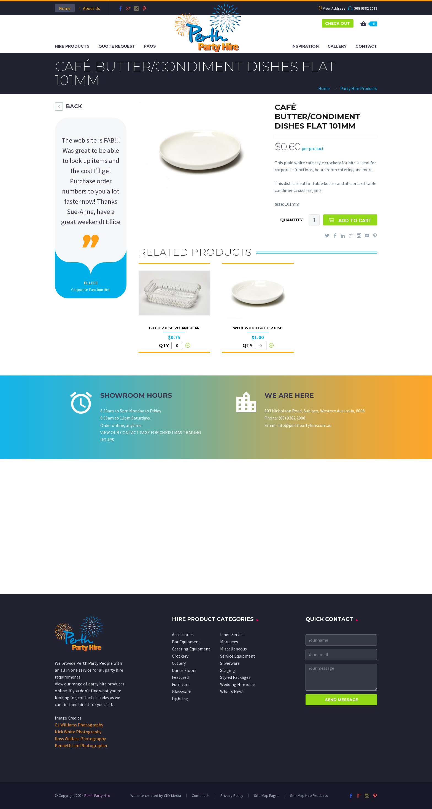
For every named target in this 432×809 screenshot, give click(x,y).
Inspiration (305, 46)
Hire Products (72, 46)
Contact (366, 46)
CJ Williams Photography (79, 725)
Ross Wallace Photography (80, 738)
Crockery (180, 656)
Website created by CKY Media (155, 795)
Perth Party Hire (97, 795)
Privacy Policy (231, 795)
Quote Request (116, 46)
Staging (227, 670)
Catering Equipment (191, 649)
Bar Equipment (186, 641)
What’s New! (231, 691)
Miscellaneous (233, 649)
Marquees (229, 641)
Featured (180, 677)
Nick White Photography (78, 731)
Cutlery (179, 663)
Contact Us (201, 795)
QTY (164, 345)
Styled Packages (235, 677)
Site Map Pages (266, 795)
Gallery (337, 46)
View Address (334, 8)
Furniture (181, 684)
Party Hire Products (358, 88)
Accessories (183, 634)
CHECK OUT (337, 23)
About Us (91, 8)
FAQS (150, 46)
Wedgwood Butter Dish (258, 328)
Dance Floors (184, 670)
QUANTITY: (292, 219)
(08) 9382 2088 (365, 8)
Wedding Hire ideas (238, 684)
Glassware (181, 691)
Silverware (230, 663)
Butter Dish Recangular (174, 328)
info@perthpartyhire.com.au (304, 425)
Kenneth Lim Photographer (81, 745)
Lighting (180, 698)
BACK (74, 106)
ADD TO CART (355, 220)
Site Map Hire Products (309, 795)
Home (65, 8)
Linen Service (232, 634)
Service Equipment (237, 656)
